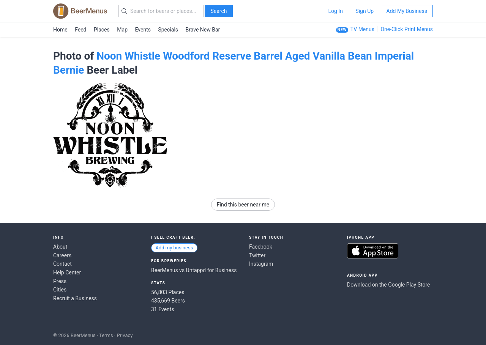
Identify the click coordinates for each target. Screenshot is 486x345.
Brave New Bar (203, 30)
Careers (62, 255)
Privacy (125, 335)
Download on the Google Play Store (388, 285)
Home (60, 30)
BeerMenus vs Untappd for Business (194, 270)
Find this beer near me (243, 205)
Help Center (67, 272)
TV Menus (362, 29)
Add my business (174, 247)
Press (59, 281)
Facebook (260, 247)
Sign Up (364, 11)
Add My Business (407, 11)
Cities (59, 290)
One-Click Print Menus (406, 29)
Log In (335, 11)
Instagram (261, 264)
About (60, 247)
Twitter (257, 255)
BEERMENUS (80, 11)
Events (143, 30)
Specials (168, 30)
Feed (80, 30)
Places (102, 30)
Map (122, 30)
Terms (106, 335)
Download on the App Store (372, 250)
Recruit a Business (75, 298)
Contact (62, 264)
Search (218, 11)
